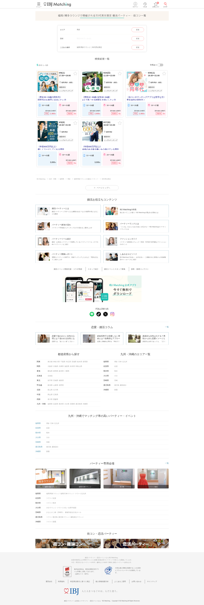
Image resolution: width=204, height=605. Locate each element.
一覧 (167, 325)
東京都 (50, 360)
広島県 (55, 393)
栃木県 (79, 360)
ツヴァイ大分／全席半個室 (66, 506)
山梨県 (55, 383)
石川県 (55, 388)
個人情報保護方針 (103, 579)
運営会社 (55, 579)
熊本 (116, 369)
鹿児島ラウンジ (64, 515)
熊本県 (61, 402)
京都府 (55, 364)
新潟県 (50, 383)
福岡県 (50, 402)
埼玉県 (68, 360)
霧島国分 (123, 383)
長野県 (61, 383)
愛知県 (50, 369)
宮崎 (116, 378)
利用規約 (65, 579)
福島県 (61, 378)
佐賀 (116, 364)
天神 (120, 360)
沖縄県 (85, 402)
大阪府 (50, 364)
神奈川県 (56, 360)
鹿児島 (116, 383)
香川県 (50, 397)
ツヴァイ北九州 (80, 492)
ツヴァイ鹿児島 (52, 515)
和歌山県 (79, 364)
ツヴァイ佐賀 (51, 496)
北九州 (124, 360)
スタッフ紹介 (95, 268)
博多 (116, 360)
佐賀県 (55, 402)
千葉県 (62, 360)
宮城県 (55, 378)
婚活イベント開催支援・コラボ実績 (73, 268)
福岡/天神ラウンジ (67, 492)
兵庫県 (61, 364)
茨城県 (74, 360)
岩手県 (50, 378)
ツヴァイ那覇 (51, 520)
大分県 (66, 402)
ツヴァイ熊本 (51, 501)
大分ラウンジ (51, 506)
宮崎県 (72, 402)
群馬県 (85, 360)
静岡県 (55, 369)
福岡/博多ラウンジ (53, 492)
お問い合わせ (133, 579)
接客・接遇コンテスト (136, 268)
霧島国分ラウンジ (77, 515)
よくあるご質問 (119, 579)
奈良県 (72, 364)
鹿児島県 (79, 402)
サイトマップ (147, 579)
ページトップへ (103, 187)
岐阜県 (61, 369)
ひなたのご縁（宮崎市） (55, 510)
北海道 (50, 374)
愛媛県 (55, 397)
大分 (116, 374)
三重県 (66, 369)
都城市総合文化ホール (73, 510)
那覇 (116, 388)
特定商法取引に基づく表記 (82, 579)
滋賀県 (66, 364)
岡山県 (50, 393)
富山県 (50, 388)
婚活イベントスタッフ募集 (114, 268)
